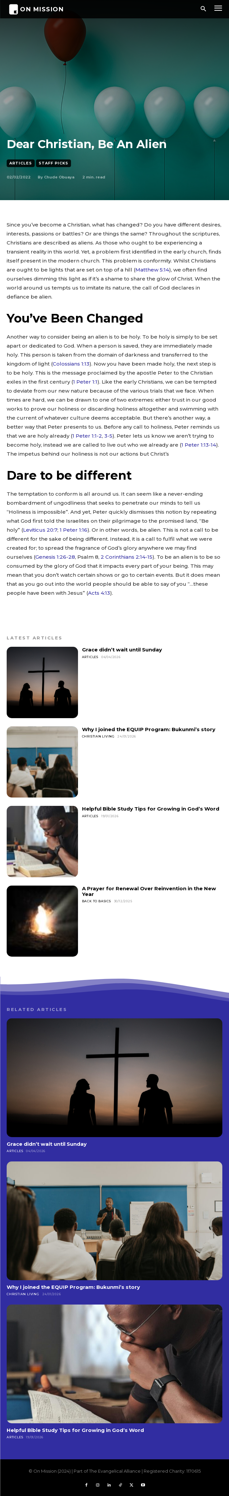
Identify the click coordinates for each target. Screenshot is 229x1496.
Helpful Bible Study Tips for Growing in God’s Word (150, 809)
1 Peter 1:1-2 (87, 436)
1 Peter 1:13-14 (198, 445)
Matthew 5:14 (152, 270)
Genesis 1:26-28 (55, 557)
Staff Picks (53, 163)
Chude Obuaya (59, 177)
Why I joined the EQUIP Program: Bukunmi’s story (148, 729)
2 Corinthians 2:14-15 (126, 557)
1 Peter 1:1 (85, 382)
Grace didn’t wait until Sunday (122, 649)
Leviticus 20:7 (40, 530)
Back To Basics (96, 901)
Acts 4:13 (99, 593)
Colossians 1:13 (71, 364)
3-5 (108, 436)
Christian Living (98, 736)
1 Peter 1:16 (73, 530)
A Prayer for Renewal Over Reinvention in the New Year (149, 891)
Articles (21, 163)
